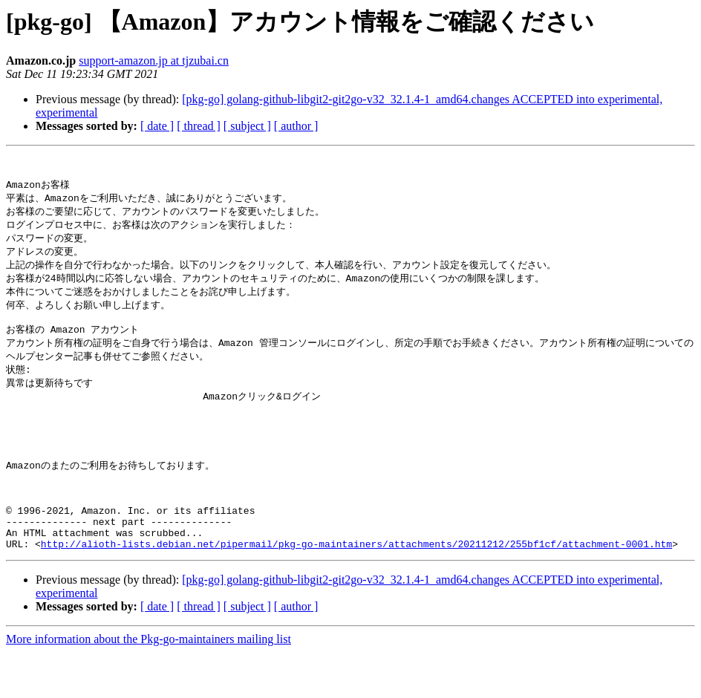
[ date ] (157, 126)
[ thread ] (199, 126)
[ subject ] (247, 126)
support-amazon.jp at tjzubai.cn (154, 60)
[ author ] (296, 126)
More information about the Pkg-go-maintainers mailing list (148, 685)
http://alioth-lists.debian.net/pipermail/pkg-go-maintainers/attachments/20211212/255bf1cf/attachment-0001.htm (356, 589)
